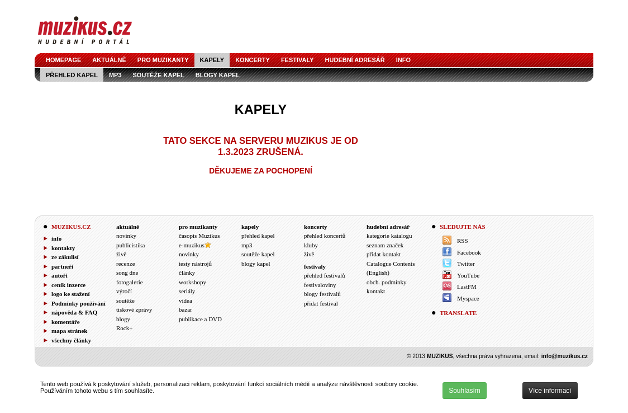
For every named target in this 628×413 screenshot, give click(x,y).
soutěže (125, 300)
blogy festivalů (322, 293)
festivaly (297, 60)
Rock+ (124, 328)
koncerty (252, 60)
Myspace (468, 298)
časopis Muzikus (199, 235)
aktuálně (109, 60)
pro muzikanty (163, 60)
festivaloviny (320, 284)
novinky (126, 235)
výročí (124, 291)
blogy (123, 319)
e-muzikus (191, 245)
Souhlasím (464, 391)
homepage (63, 60)
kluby (311, 245)
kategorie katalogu (389, 235)
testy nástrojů (195, 263)
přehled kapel (72, 75)
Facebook (469, 252)
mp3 (115, 75)
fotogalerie (129, 282)
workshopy (192, 282)
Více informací (550, 391)
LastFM (467, 286)
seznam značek (385, 245)
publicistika (130, 245)
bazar (185, 309)
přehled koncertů (324, 235)
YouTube (468, 275)
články (187, 272)
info (403, 60)
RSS (462, 240)
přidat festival (321, 303)
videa (185, 300)
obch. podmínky (387, 282)
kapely (212, 60)
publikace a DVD (200, 319)
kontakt (376, 291)
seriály (187, 291)
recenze (125, 263)
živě (121, 254)
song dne (127, 272)
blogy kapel (218, 75)
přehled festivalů (324, 275)
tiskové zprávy (134, 309)
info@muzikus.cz (564, 356)
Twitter (466, 263)
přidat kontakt (384, 254)
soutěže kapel (158, 75)
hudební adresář (355, 60)
